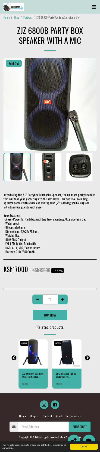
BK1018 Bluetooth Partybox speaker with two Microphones (66, 375)
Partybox (27, 17)
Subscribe (79, 426)
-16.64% (24, 343)
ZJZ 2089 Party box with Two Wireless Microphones (32, 375)
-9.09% (58, 343)
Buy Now (50, 315)
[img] (33, 354)
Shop (16, 17)
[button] (94, 7)
